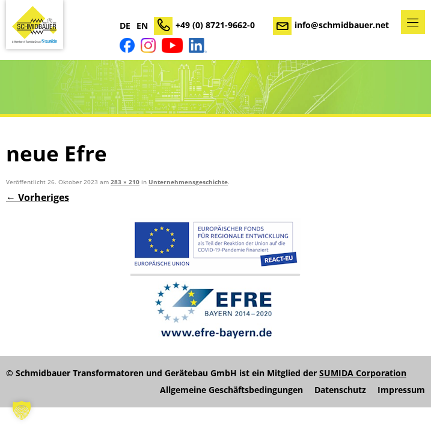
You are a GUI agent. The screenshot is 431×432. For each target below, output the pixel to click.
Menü (413, 22)
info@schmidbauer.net (342, 25)
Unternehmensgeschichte (188, 182)
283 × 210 (125, 182)
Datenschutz (340, 390)
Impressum (401, 390)
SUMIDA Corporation (362, 373)
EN (142, 26)
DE (125, 26)
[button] (21, 410)
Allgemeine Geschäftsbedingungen (231, 390)
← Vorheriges (37, 197)
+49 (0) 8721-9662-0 (215, 25)
